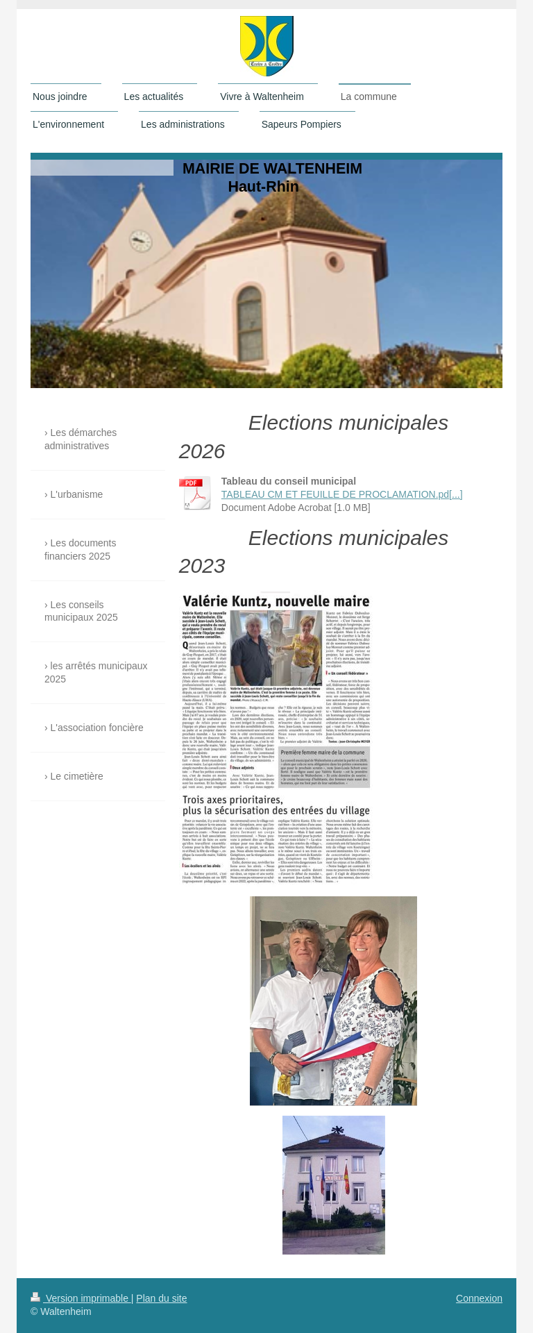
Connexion (479, 1298)
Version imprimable (81, 1298)
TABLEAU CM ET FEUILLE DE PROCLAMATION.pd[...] (342, 494)
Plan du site (161, 1298)
